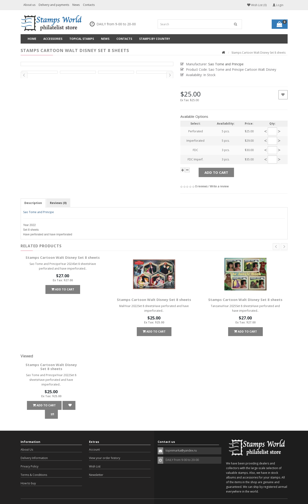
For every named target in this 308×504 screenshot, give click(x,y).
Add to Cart (216, 172)
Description (33, 203)
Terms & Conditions (34, 466)
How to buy (28, 474)
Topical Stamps (81, 39)
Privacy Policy (29, 458)
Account (94, 441)
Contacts (89, 5)
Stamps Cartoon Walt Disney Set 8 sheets (63, 257)
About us (29, 5)
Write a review (219, 186)
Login (278, 5)
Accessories (52, 39)
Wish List (94, 458)
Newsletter (96, 466)
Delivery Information (34, 449)
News (76, 5)
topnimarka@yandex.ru (181, 442)
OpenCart (47, 497)
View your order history (104, 449)
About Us (27, 441)
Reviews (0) (58, 203)
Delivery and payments (54, 5)
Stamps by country (154, 39)
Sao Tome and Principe (38, 212)
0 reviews (201, 186)
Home (32, 39)
